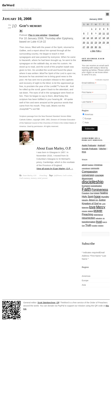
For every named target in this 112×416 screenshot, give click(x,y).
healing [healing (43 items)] (104, 193)
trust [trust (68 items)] (99, 221)
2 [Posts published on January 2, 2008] (95, 29)
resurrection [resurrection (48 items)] (88, 218)
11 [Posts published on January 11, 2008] (104, 33)
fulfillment (58, 175)
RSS (84, 152)
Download (54, 35)
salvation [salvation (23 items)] (99, 218)
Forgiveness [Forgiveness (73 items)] (99, 189)
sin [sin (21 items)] (104, 218)
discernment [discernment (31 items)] (87, 178)
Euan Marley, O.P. (29, 175)
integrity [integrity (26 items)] (85, 200)
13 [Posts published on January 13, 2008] (84, 38)
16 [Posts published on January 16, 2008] (96, 38)
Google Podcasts (89, 149)
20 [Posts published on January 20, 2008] (84, 42)
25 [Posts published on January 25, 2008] (104, 42)
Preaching (43, 175)
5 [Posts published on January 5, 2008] (107, 29)
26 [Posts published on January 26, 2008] (108, 42)
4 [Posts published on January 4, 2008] (103, 29)
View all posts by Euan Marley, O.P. (54, 168)
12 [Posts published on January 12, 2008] (108, 33)
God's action (67, 175)
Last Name (87, 102)
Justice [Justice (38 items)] (102, 200)
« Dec (93, 51)
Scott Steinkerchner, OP (48, 302)
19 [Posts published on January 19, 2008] (108, 38)
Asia (87, 122)
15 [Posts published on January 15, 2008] (92, 38)
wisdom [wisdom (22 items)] (100, 225)
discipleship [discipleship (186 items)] (92, 181)
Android (101, 145)
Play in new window (37, 35)
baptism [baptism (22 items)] (90, 165)
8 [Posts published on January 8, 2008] (91, 33)
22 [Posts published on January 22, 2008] (92, 42)
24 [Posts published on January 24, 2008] (100, 42)
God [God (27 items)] (91, 193)
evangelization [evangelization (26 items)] (96, 186)
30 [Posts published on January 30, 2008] (96, 47)
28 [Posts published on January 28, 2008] (88, 47)
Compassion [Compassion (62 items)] (89, 171)
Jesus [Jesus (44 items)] (92, 200)
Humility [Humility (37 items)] (105, 196)
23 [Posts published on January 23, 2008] (96, 42)
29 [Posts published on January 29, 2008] (92, 47)
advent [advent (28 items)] (84, 165)
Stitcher (102, 149)
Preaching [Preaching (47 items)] (87, 214)
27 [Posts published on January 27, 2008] (84, 47)
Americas (89, 114)
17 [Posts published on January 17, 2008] (100, 38)
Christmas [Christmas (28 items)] (98, 165)
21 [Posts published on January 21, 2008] (88, 42)
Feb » (98, 51)
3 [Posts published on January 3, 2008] (99, 29)
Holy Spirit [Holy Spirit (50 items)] (87, 196)
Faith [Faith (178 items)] (86, 189)
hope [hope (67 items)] (97, 196)
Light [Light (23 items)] (103, 204)
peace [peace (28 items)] (90, 211)
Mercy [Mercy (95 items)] (100, 207)
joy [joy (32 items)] (96, 200)
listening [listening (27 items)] (85, 207)
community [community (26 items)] (95, 168)
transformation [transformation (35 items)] (88, 222)
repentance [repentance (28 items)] (98, 215)
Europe (88, 118)
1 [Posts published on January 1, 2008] (91, 29)
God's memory (24, 178)
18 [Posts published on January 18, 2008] (104, 38)
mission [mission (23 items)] (84, 211)
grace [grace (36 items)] (96, 193)
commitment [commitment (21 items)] (86, 168)
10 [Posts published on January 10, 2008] (100, 33)
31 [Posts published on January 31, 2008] (100, 47)
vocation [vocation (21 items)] (95, 225)
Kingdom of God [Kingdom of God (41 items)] (90, 203)
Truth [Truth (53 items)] (88, 225)
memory (34, 178)
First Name (87, 92)
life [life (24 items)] (100, 204)
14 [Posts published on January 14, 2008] (88, 38)
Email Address (89, 83)
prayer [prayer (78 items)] (98, 210)
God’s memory (30, 26)
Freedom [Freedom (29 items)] (85, 193)
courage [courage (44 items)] (99, 175)
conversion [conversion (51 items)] (88, 175)
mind (39, 178)
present (45, 178)
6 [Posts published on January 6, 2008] (83, 33)
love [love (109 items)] (92, 207)
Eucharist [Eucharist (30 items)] (86, 186)
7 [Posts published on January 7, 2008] (87, 33)
